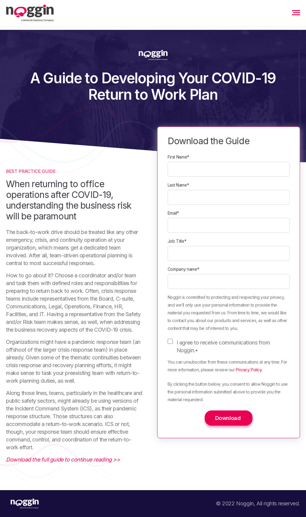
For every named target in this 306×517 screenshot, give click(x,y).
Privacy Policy (248, 369)
